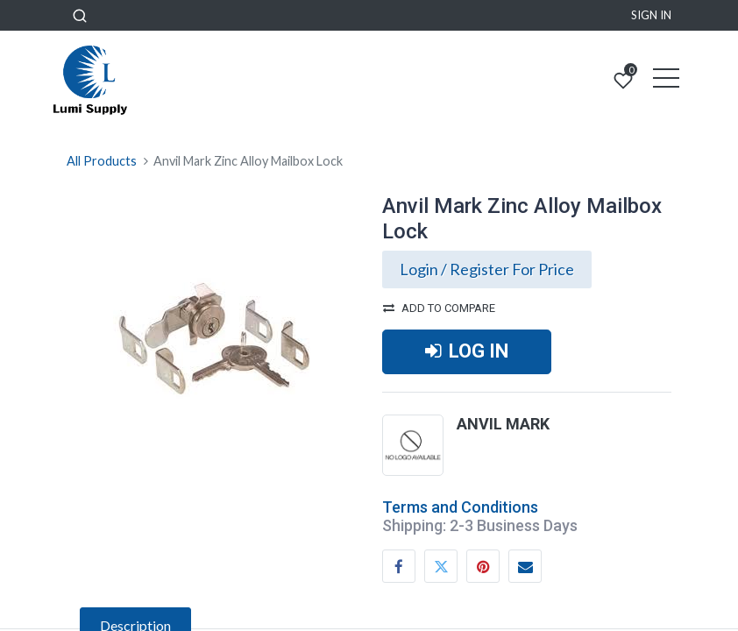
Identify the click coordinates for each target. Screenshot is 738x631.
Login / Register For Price (487, 269)
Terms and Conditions (460, 507)
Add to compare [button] (439, 308)
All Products (102, 160)
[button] (80, 15)
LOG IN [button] (466, 351)
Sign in (651, 15)
